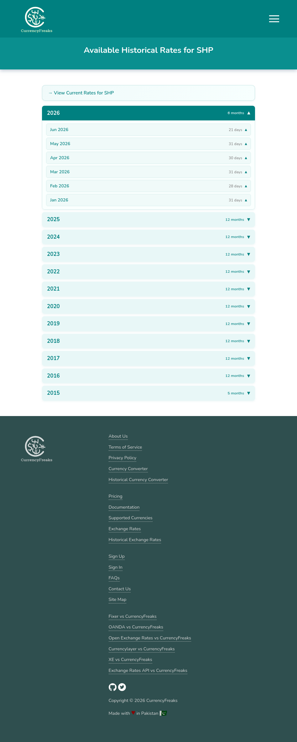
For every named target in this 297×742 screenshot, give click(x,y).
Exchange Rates (125, 529)
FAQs (114, 578)
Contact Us (120, 589)
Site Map (118, 599)
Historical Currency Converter (138, 479)
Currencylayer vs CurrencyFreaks (142, 649)
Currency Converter (128, 468)
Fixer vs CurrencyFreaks (133, 616)
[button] (274, 18)
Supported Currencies (131, 518)
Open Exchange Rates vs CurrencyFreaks (150, 638)
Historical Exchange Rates (135, 539)
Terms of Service (125, 447)
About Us (118, 436)
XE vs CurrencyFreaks (130, 659)
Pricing (115, 496)
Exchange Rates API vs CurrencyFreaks (148, 670)
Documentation (124, 507)
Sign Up (117, 556)
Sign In (115, 567)
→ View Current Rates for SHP (81, 93)
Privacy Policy (123, 458)
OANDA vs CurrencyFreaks (136, 627)
